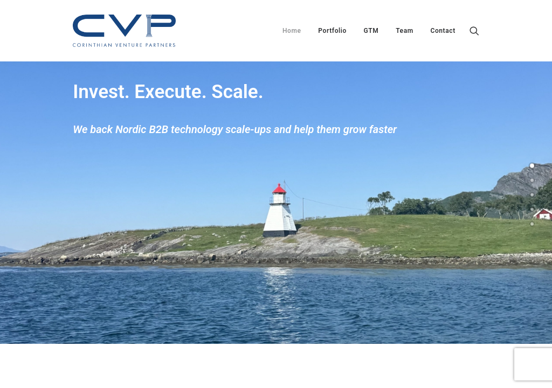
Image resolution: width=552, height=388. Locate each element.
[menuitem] (292, 30)
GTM (371, 30)
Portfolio (332, 30)
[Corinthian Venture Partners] (124, 31)
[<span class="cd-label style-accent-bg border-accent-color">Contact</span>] (532, 224)
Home (291, 30)
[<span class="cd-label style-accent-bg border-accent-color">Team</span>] (532, 210)
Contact (442, 30)
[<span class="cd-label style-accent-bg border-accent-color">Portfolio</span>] (532, 180)
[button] (474, 30)
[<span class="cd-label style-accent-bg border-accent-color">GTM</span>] (532, 195)
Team (404, 30)
